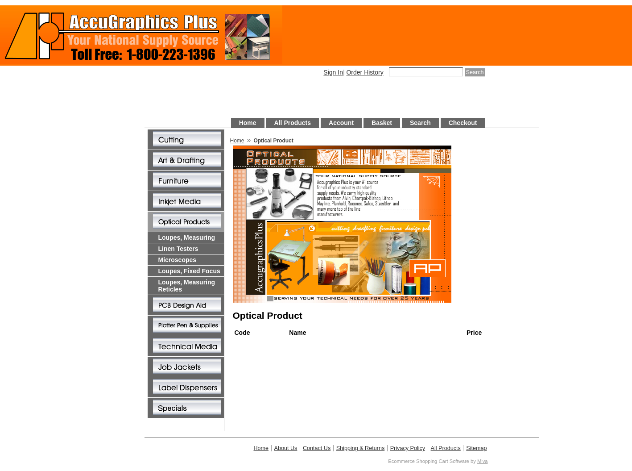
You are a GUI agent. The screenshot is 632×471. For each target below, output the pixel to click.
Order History (364, 72)
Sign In (333, 72)
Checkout (463, 122)
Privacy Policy (407, 448)
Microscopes (177, 259)
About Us (285, 448)
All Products (292, 122)
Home (247, 122)
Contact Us (316, 448)
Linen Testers (178, 248)
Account (341, 122)
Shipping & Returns (360, 448)
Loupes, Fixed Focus (189, 271)
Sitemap (476, 448)
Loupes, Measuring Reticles (186, 286)
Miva (482, 461)
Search (420, 122)
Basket (382, 122)
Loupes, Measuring (186, 237)
